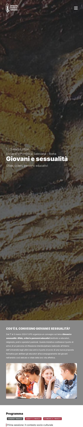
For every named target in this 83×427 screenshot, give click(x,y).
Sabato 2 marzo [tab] (33, 419)
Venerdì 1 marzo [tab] (15, 419)
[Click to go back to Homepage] (12, 8)
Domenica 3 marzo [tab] (52, 419)
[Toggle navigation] (76, 8)
